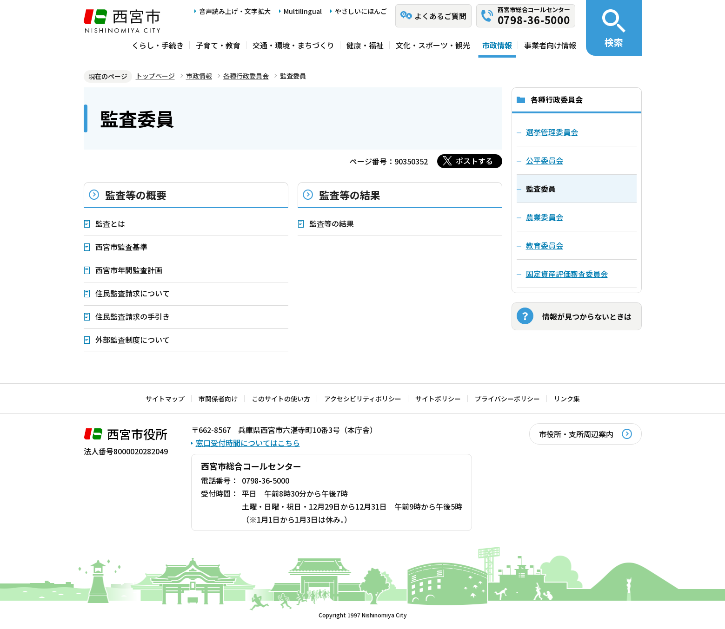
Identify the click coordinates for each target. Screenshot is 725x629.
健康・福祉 (365, 45)
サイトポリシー (438, 398)
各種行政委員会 (246, 75)
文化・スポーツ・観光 (433, 45)
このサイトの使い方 (281, 398)
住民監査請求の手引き (132, 316)
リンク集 (567, 398)
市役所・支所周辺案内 (576, 433)
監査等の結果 (349, 194)
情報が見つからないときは (587, 316)
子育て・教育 (218, 45)
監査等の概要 (135, 194)
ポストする (474, 160)
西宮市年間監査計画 (128, 269)
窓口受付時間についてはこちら (248, 442)
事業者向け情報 (550, 45)
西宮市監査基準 (121, 246)
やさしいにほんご (361, 11)
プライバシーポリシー (507, 398)
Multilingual (303, 11)
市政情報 (497, 45)
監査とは (110, 223)
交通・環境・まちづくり (293, 45)
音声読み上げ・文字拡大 (235, 11)
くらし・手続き (158, 45)
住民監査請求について (132, 293)
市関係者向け (218, 398)
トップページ (155, 75)
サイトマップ (165, 398)
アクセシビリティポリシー (362, 398)
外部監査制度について (132, 339)
